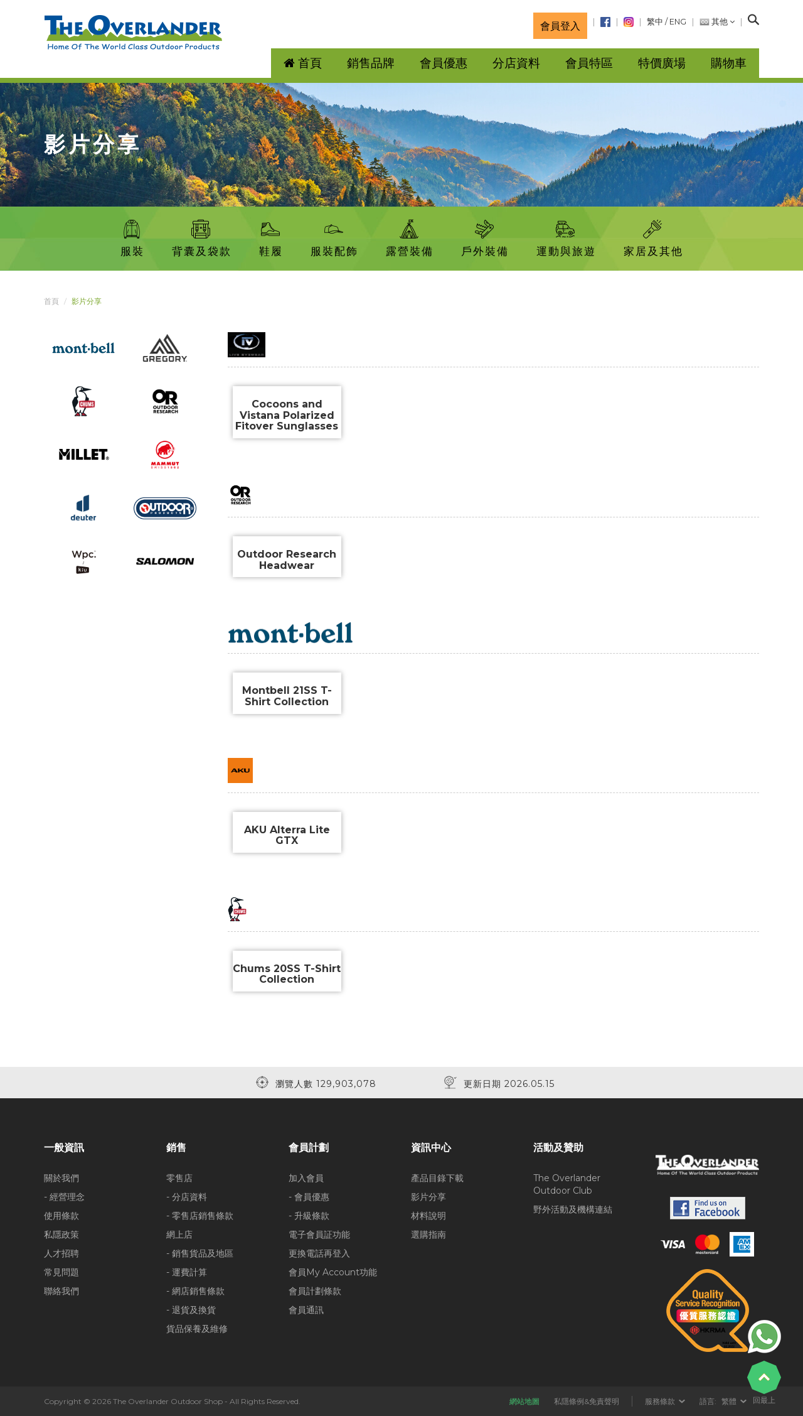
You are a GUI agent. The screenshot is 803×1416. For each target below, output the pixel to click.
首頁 (51, 301)
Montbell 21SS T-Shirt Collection (287, 696)
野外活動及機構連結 (572, 1209)
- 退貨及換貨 (191, 1310)
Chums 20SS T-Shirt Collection (287, 974)
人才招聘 (61, 1253)
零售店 (179, 1178)
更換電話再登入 (319, 1253)
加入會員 (306, 1178)
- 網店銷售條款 (195, 1291)
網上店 (179, 1234)
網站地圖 (524, 1401)
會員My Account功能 (333, 1272)
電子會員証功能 (319, 1234)
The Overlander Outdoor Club (566, 1184)
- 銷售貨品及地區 (199, 1253)
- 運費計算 (186, 1272)
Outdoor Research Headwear (286, 559)
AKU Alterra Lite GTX (287, 835)
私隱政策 (61, 1234)
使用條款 (61, 1215)
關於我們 (61, 1178)
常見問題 (61, 1272)
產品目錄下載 (437, 1178)
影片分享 (428, 1197)
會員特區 (589, 63)
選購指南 (428, 1234)
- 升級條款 (309, 1215)
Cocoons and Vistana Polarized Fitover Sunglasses (286, 415)
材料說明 (428, 1215)
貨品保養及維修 (197, 1328)
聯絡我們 (61, 1291)
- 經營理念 (64, 1197)
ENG (677, 21)
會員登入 (560, 25)
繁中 (655, 21)
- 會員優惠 (309, 1197)
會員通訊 (306, 1310)
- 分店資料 (186, 1197)
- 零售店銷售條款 (199, 1215)
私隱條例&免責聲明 (586, 1401)
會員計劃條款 (315, 1291)
